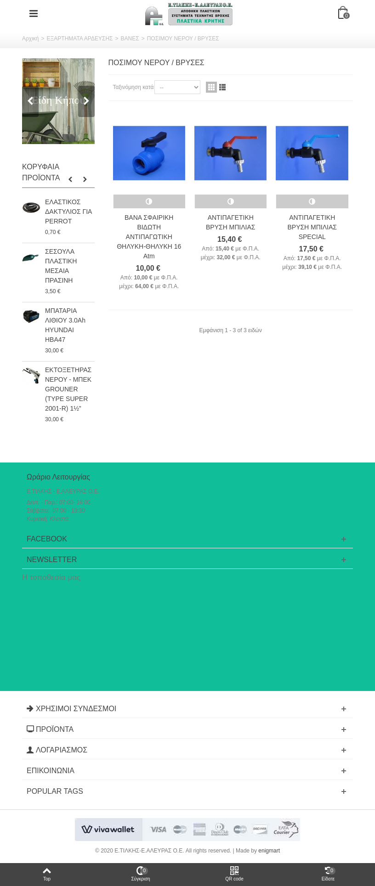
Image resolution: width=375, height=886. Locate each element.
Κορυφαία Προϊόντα (41, 172)
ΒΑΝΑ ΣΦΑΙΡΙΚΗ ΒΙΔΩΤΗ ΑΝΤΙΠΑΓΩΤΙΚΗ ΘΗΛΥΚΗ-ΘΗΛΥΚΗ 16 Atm (149, 237)
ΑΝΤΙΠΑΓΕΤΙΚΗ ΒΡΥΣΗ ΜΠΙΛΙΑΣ (230, 222)
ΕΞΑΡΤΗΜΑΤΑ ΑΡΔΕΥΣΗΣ (79, 38)
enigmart (269, 850)
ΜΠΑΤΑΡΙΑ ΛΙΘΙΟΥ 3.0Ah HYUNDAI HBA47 (65, 325)
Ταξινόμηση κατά (133, 87)
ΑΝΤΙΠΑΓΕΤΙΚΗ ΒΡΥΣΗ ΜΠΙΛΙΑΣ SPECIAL (311, 227)
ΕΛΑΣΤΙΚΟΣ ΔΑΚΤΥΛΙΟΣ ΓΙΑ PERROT (68, 211)
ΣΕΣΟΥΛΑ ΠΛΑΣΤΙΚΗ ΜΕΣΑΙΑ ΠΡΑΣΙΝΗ (61, 266)
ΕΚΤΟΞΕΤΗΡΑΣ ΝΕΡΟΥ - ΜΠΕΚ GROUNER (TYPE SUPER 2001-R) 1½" (68, 389)
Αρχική (30, 38)
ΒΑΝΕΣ (130, 38)
